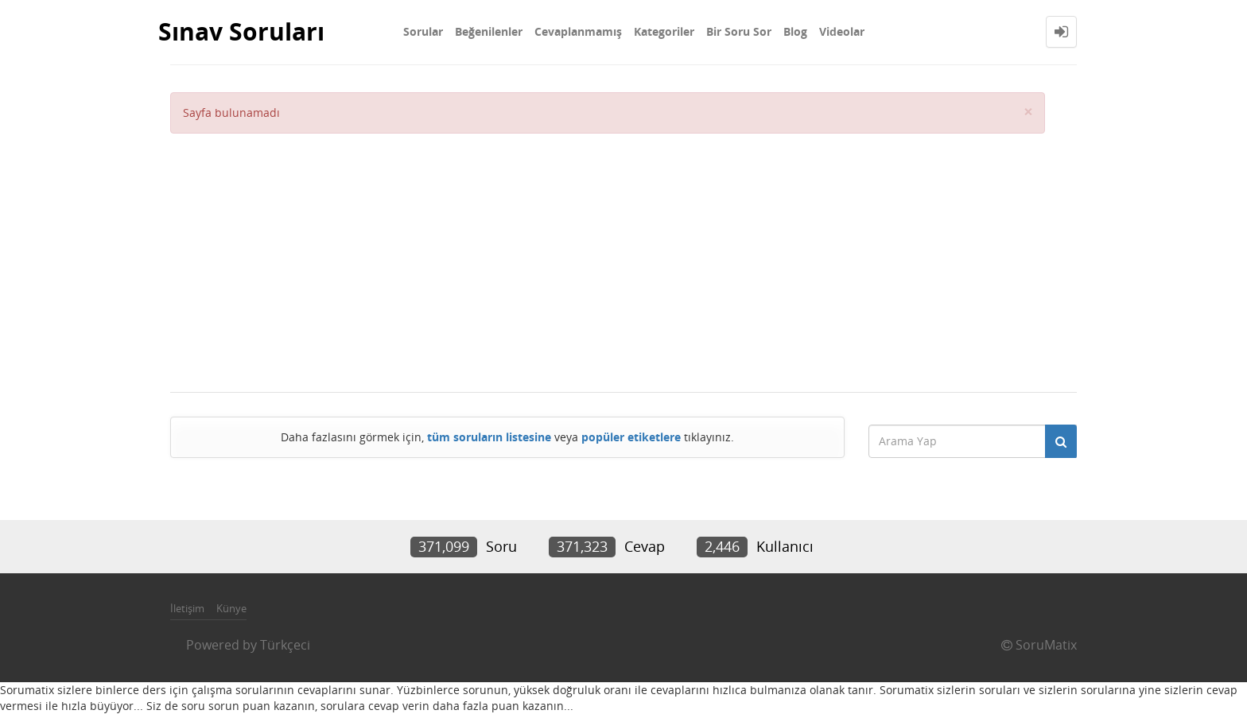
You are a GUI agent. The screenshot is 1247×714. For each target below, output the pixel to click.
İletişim (187, 608)
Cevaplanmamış (578, 31)
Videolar (841, 31)
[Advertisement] (607, 253)
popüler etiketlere (631, 436)
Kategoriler (664, 31)
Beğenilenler (488, 31)
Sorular (423, 31)
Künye (231, 608)
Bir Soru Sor (738, 31)
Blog (795, 31)
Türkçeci (285, 645)
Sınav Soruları (241, 31)
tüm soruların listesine (489, 436)
